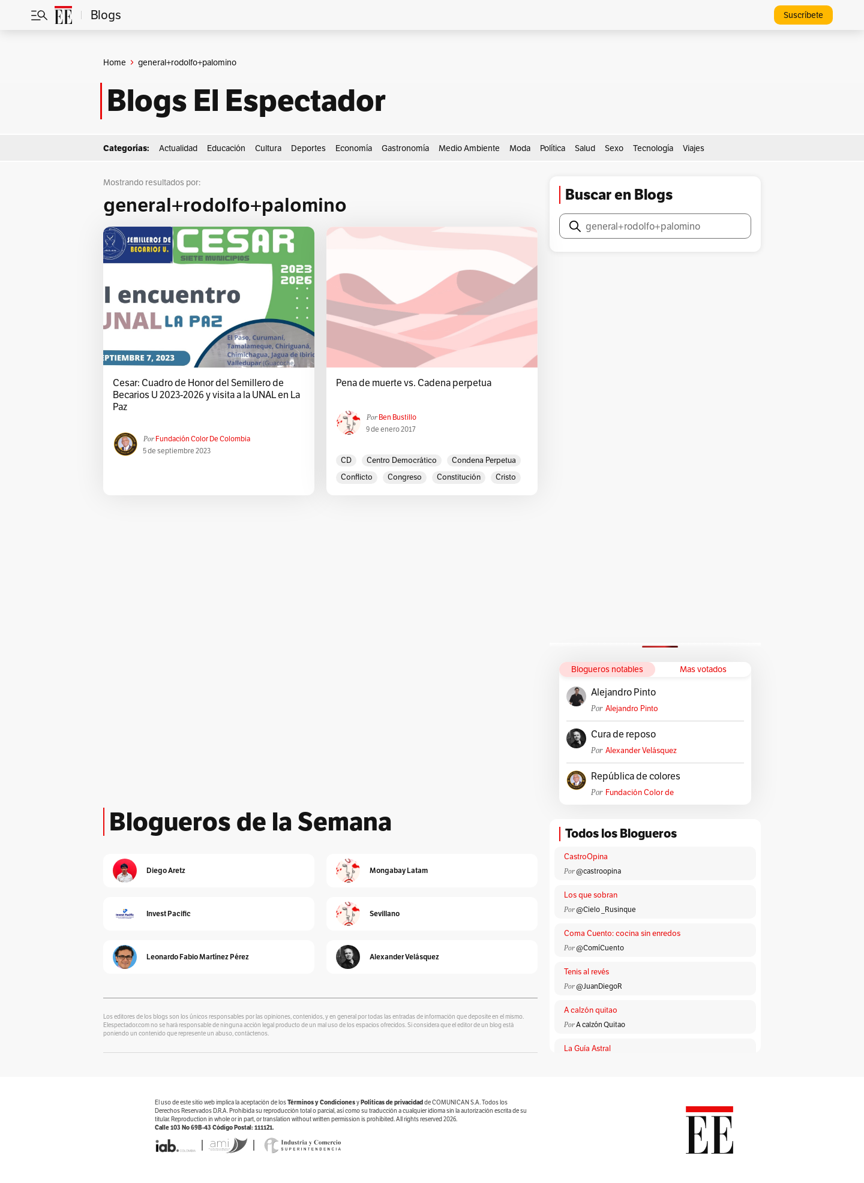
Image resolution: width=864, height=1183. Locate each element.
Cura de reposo (623, 734)
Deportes (308, 148)
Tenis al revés (586, 972)
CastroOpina (586, 856)
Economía (353, 148)
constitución (459, 477)
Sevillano (385, 913)
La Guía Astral (587, 1048)
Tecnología (653, 148)
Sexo (614, 148)
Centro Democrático (402, 460)
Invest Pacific (168, 913)
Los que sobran (590, 895)
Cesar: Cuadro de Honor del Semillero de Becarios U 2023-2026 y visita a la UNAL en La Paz (206, 395)
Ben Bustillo (397, 417)
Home (114, 62)
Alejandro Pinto (623, 693)
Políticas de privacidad (392, 1102)
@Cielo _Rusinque (606, 909)
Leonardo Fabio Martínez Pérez (197, 956)
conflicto (357, 477)
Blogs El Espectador (246, 100)
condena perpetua (484, 460)
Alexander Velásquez (641, 750)
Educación (226, 148)
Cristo (506, 477)
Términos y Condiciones (321, 1102)
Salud (585, 148)
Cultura (268, 148)
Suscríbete (803, 15)
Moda (519, 148)
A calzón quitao (590, 1010)
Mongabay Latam (399, 870)
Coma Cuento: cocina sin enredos (622, 933)
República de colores (635, 776)
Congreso (405, 477)
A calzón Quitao (600, 1024)
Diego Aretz (165, 870)
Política (552, 148)
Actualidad (178, 148)
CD (346, 460)
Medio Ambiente (469, 148)
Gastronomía (405, 148)
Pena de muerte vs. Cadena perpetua (413, 383)
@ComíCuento (600, 947)
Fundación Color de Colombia (202, 438)
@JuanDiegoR (599, 986)
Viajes (693, 148)
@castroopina (598, 870)
